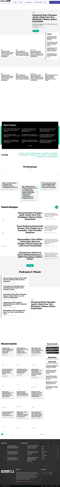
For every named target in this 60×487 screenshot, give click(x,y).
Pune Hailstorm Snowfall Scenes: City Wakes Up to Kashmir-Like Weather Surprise (22, 53)
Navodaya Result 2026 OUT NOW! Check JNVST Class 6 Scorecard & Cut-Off (8, 413)
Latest (18, 384)
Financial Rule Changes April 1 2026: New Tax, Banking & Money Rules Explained (44, 18)
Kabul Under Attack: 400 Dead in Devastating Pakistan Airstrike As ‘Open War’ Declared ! (22, 414)
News (33, 12)
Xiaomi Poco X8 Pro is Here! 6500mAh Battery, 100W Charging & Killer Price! (52, 55)
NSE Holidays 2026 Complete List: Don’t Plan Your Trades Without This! (30, 135)
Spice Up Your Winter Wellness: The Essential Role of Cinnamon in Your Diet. (10, 185)
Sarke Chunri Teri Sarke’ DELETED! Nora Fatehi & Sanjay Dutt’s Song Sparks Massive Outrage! (36, 414)
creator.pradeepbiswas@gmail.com (27, 481)
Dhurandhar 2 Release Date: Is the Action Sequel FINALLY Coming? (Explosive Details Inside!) (47, 136)
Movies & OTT (33, 73)
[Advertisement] (30, 110)
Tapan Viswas (44, 189)
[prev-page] (2, 175)
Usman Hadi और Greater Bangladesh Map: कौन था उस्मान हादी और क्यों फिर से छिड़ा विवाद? (12, 446)
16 (11, 434)
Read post (36, 31)
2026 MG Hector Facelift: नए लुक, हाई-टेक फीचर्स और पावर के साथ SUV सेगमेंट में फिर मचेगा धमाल (13, 458)
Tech (46, 73)
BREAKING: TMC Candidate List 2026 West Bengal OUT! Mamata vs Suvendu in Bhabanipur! (48, 141)
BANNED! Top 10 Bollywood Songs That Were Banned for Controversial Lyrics (30, 141)
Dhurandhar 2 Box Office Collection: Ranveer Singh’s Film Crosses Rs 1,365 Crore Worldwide (36, 54)
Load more (30, 145)
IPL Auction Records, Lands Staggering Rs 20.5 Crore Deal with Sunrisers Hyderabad (49, 185)
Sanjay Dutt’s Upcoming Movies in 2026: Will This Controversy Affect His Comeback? (11, 141)
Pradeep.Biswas (35, 27)
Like (57, 347)
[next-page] (58, 175)
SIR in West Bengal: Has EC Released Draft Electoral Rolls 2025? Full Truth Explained (12, 452)
